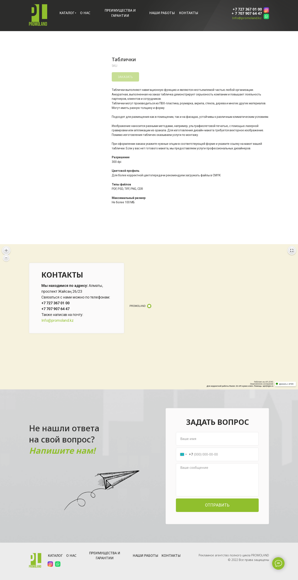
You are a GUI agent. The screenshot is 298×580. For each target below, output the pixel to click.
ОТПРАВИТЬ (217, 505)
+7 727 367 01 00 (247, 9)
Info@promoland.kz (247, 18)
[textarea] (217, 479)
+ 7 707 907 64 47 (247, 13)
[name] (217, 439)
